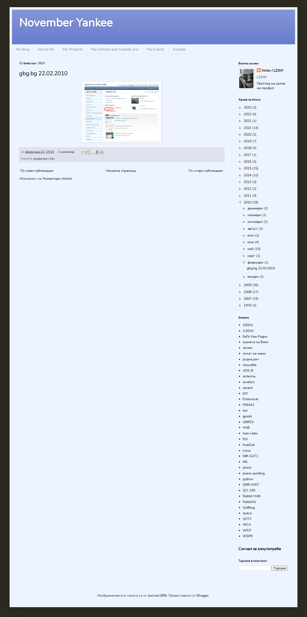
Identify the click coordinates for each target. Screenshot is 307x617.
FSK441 (248, 405)
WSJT (247, 530)
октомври (256, 221)
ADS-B (248, 370)
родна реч (41, 158)
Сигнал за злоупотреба (259, 549)
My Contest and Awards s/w (115, 49)
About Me (46, 49)
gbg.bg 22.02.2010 (43, 73)
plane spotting (254, 473)
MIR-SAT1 (250, 456)
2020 (248, 134)
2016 (248, 161)
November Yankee (66, 23)
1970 (248, 305)
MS (245, 462)
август (253, 228)
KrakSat (249, 445)
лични (247, 348)
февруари (256, 262)
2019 (248, 141)
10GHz (248, 325)
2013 (248, 182)
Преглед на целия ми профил (271, 86)
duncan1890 (157, 595)
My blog (22, 49)
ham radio (250, 433)
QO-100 (249, 490)
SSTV (247, 519)
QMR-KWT (251, 484)
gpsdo (247, 416)
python (248, 479)
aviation (249, 382)
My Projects (73, 49)
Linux (247, 450)
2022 (248, 121)
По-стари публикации (206, 170)
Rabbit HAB (251, 496)
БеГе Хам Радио (255, 336)
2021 (248, 128)
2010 (248, 202)
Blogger (203, 595)
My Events (156, 49)
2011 (248, 195)
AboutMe (250, 365)
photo (247, 467)
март (252, 256)
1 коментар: (67, 152)
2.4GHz (248, 331)
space (247, 513)
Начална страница (121, 170)
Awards (179, 49)
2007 (248, 298)
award (248, 388)
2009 (248, 285)
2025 (248, 107)
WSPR (248, 536)
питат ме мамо (254, 353)
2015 (248, 168)
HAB (246, 427)
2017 (248, 155)
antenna (249, 376)
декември (256, 208)
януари (253, 276)
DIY (245, 393)
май (251, 249)
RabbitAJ (249, 502)
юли (251, 235)
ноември (255, 215)
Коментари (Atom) (57, 178)
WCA (247, 524)
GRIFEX (248, 422)
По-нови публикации (36, 170)
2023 (248, 114)
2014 (248, 175)
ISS (245, 439)
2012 (248, 188)
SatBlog (249, 507)
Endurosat (250, 399)
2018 (248, 148)
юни (251, 242)
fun (52, 158)
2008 (248, 292)
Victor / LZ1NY (273, 70)
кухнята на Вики (255, 342)
